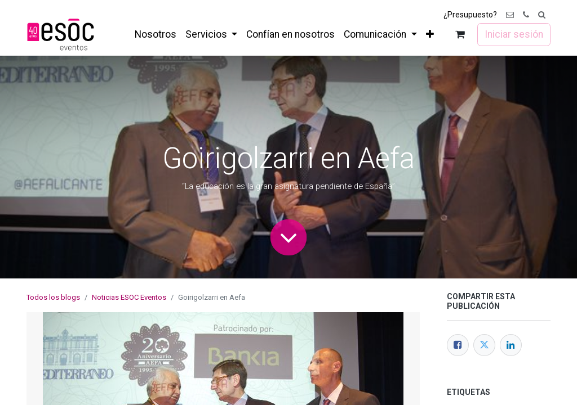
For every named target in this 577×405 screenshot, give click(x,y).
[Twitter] (484, 345)
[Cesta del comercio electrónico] (460, 34)
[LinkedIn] (511, 345)
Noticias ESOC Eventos (129, 297)
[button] (542, 14)
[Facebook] (458, 345)
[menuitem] (155, 34)
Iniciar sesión (514, 34)
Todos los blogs (53, 297)
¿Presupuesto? (470, 14)
